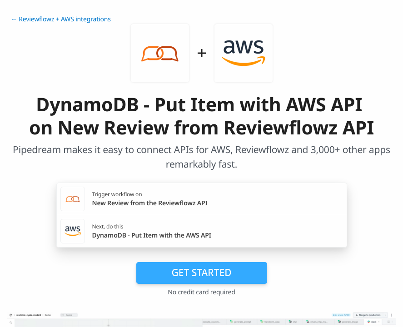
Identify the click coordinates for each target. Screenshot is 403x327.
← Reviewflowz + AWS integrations (61, 19)
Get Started (202, 272)
